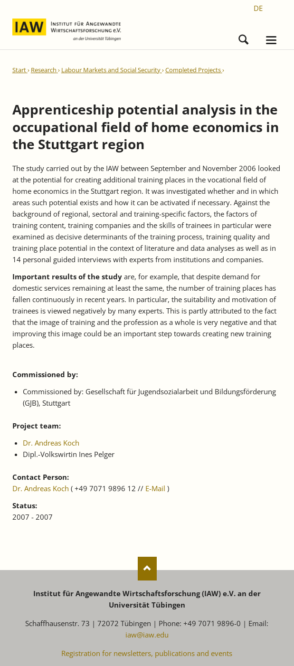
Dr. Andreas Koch (51, 442)
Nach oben (147, 568)
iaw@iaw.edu (147, 634)
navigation (271, 40)
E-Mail (155, 488)
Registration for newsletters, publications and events (146, 653)
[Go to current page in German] (258, 8)
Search (243, 37)
